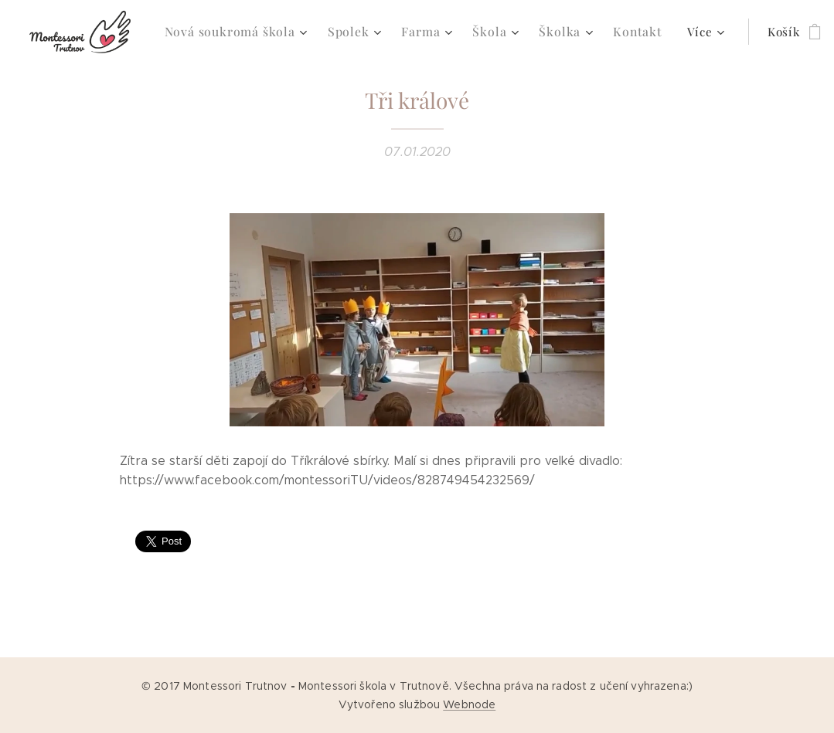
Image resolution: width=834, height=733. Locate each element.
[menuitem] (234, 31)
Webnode (469, 704)
